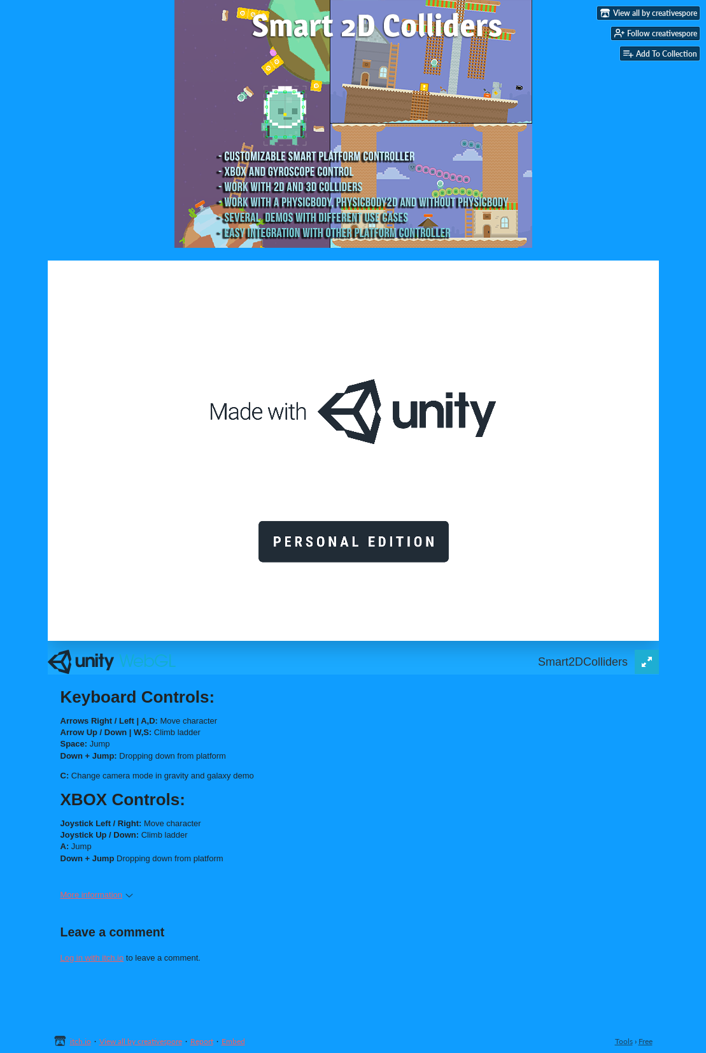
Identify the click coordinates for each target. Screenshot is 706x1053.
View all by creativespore (140, 1041)
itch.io (80, 1041)
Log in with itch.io (92, 958)
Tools (624, 1041)
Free (646, 1041)
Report (201, 1041)
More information (97, 894)
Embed (233, 1041)
